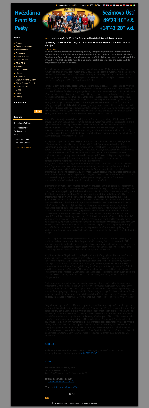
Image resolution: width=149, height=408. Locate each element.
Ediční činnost (22, 70)
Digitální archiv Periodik (25, 83)
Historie (19, 73)
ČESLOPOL (21, 63)
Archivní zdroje (22, 86)
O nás (18, 90)
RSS (91, 5)
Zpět (47, 398)
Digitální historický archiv (26, 80)
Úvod (47, 38)
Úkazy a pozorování (24, 46)
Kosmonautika (22, 50)
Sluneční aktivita (22, 56)
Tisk (99, 5)
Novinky (19, 93)
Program (19, 43)
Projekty (19, 66)
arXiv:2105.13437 (89, 353)
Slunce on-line (22, 60)
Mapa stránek (80, 5)
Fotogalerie (20, 76)
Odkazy (19, 97)
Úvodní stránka (64, 5)
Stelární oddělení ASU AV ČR (61, 381)
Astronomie (20, 53)
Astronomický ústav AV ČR (66, 387)
